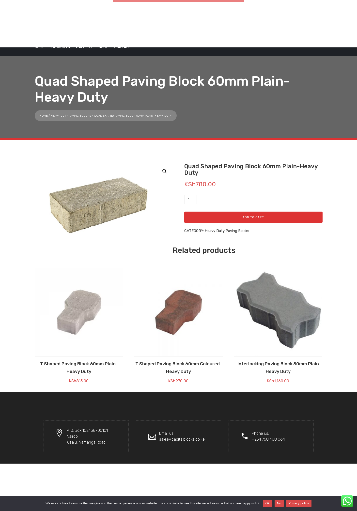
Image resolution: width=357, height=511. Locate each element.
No (279, 503)
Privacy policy (299, 503)
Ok (267, 503)
